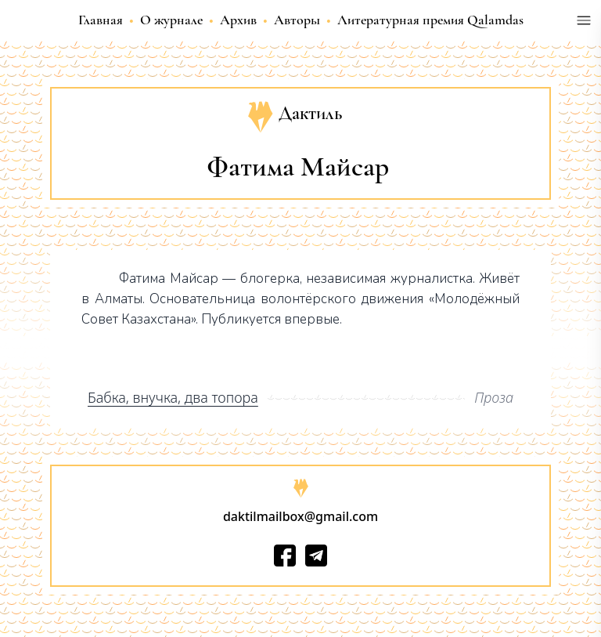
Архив (238, 19)
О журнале (171, 19)
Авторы (297, 19)
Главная (100, 19)
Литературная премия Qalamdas (430, 19)
